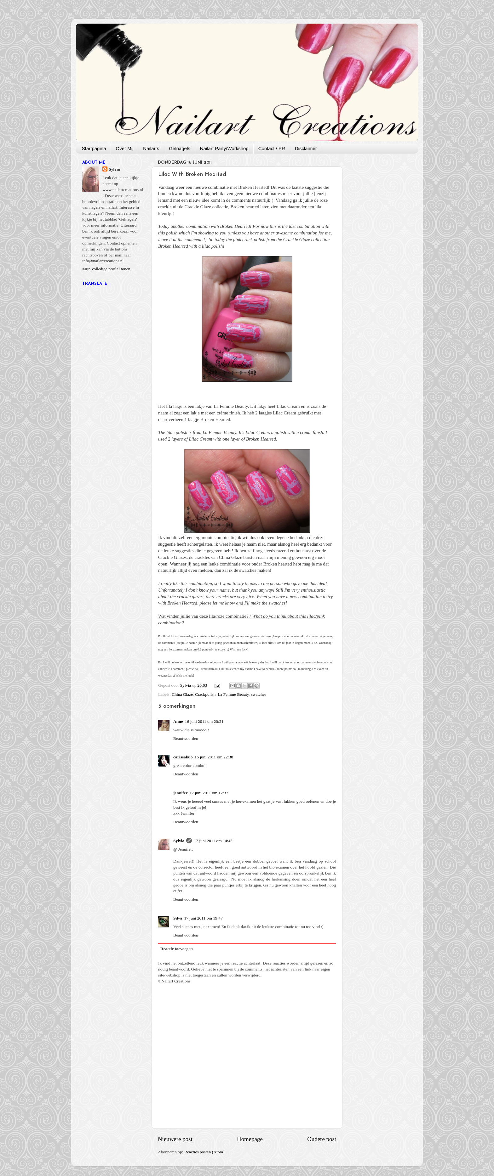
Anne (178, 721)
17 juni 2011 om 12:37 (209, 793)
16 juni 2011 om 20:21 (204, 721)
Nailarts (151, 148)
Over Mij (124, 148)
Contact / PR (271, 148)
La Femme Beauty (233, 694)
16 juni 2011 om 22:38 (214, 757)
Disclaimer (306, 148)
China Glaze (182, 694)
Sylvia (178, 840)
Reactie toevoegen (176, 948)
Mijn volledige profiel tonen (106, 269)
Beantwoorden (185, 738)
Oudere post (321, 1139)
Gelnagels (179, 148)
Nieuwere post (175, 1139)
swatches (259, 694)
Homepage (250, 1139)
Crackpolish (205, 694)
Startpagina (94, 148)
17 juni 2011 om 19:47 (203, 918)
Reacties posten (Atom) (204, 1152)
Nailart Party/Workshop (224, 148)
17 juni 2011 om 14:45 (213, 840)
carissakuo (183, 757)
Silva (177, 918)
